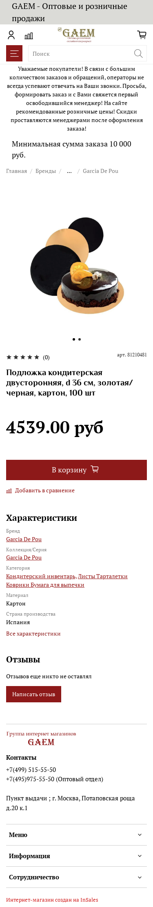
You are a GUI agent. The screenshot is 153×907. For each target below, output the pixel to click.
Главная (16, 171)
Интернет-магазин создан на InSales (52, 899)
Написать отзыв (33, 694)
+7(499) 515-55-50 (31, 769)
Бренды (45, 171)
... (69, 171)
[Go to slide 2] (79, 339)
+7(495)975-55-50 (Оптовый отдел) (54, 779)
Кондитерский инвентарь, (41, 576)
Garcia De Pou (100, 171)
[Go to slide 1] (74, 339)
